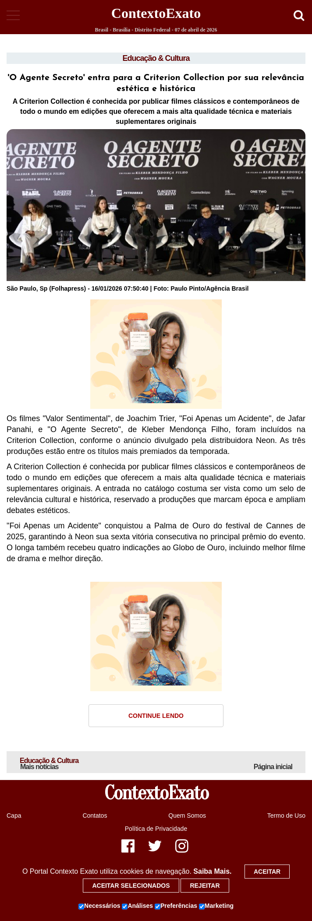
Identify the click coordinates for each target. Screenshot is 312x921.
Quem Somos (187, 815)
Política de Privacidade (156, 828)
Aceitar (267, 871)
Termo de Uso (286, 815)
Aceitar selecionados (131, 885)
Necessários (99, 906)
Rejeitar (205, 885)
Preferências (176, 906)
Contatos (94, 815)
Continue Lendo (156, 715)
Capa (14, 815)
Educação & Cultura (155, 58)
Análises (137, 906)
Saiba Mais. (212, 871)
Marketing (216, 906)
